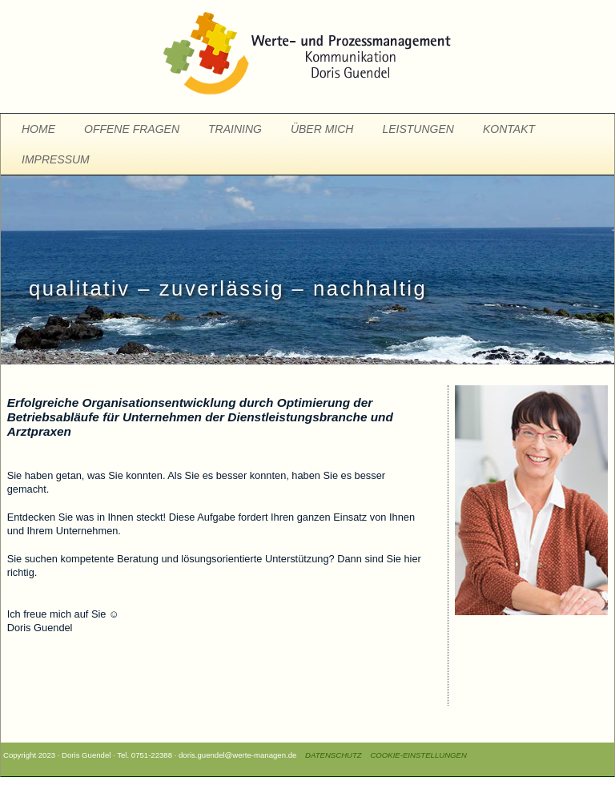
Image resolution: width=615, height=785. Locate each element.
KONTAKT (509, 129)
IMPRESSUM (56, 159)
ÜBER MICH (322, 129)
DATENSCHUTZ (330, 755)
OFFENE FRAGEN (131, 129)
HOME (38, 129)
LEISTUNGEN (417, 129)
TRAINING (235, 129)
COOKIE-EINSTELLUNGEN (418, 755)
